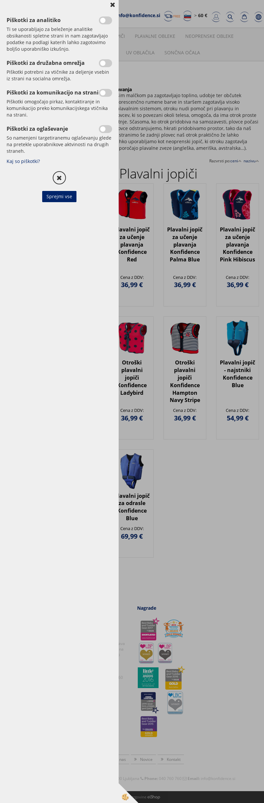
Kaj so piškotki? (23, 161)
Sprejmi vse (59, 196)
